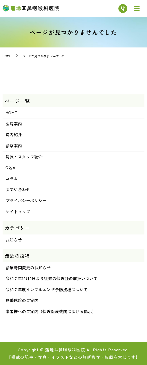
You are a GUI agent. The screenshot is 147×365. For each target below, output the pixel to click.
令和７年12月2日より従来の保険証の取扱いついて (51, 278)
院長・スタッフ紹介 (23, 156)
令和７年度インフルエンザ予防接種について (46, 289)
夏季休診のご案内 (21, 300)
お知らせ (13, 240)
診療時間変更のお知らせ (28, 267)
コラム (11, 178)
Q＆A (10, 167)
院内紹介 (13, 134)
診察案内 (13, 145)
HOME (7, 56)
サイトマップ (17, 211)
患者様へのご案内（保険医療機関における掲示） (50, 311)
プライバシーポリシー (26, 200)
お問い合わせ (17, 189)
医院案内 (13, 123)
